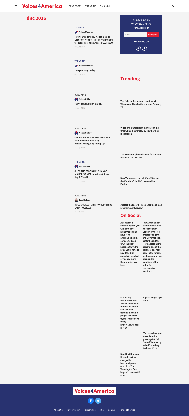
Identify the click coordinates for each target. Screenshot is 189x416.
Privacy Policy (73, 410)
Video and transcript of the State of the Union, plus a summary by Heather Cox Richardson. (139, 131)
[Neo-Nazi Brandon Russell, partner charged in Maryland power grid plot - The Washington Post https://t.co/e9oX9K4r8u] (130, 341)
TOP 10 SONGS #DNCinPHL (88, 104)
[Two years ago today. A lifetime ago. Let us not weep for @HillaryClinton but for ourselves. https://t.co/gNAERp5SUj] (48, 38)
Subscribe (152, 34)
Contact (111, 410)
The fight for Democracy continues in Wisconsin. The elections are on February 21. (140, 104)
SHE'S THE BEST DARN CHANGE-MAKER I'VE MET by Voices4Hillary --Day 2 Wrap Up (93, 174)
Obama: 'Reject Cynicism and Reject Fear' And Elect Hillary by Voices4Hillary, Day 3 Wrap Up (92, 140)
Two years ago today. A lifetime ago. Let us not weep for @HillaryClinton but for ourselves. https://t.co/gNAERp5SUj (94, 40)
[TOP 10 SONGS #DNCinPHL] (48, 105)
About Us (58, 410)
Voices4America (86, 32)
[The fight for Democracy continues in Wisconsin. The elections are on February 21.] (141, 91)
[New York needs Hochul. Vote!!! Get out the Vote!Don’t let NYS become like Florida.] (141, 169)
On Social (105, 6)
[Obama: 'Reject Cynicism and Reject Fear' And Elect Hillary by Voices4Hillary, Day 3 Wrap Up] (48, 139)
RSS (102, 410)
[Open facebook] (144, 48)
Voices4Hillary (85, 99)
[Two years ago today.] (48, 72)
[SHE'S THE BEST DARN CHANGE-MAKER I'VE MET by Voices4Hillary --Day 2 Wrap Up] (48, 172)
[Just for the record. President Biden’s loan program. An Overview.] (141, 195)
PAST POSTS (75, 6)
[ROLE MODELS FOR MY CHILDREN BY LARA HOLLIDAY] (48, 206)
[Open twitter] (138, 48)
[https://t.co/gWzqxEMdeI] (152, 285)
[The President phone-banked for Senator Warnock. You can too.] (141, 145)
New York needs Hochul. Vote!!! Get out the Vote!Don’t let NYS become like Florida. (139, 181)
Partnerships (90, 410)
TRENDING (90, 6)
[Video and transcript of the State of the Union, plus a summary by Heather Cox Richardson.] (141, 118)
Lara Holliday (84, 200)
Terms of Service (127, 410)
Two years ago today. (85, 70)
